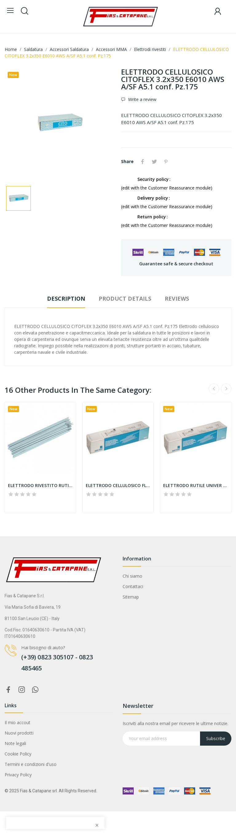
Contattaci (133, 586)
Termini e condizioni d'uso (31, 764)
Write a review (141, 99)
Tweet (154, 161)
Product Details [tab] (125, 298)
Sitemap (131, 597)
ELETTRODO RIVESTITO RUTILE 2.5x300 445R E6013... (40, 485)
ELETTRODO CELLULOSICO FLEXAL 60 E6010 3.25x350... (118, 485)
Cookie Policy (18, 754)
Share (142, 161)
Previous (214, 389)
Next (226, 389)
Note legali (15, 743)
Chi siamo (132, 576)
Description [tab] (66, 298)
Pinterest (166, 161)
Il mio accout (17, 722)
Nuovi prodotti (19, 733)
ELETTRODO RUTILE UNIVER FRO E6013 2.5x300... (195, 485)
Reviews (177, 298)
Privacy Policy (18, 775)
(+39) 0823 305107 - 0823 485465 (57, 662)
